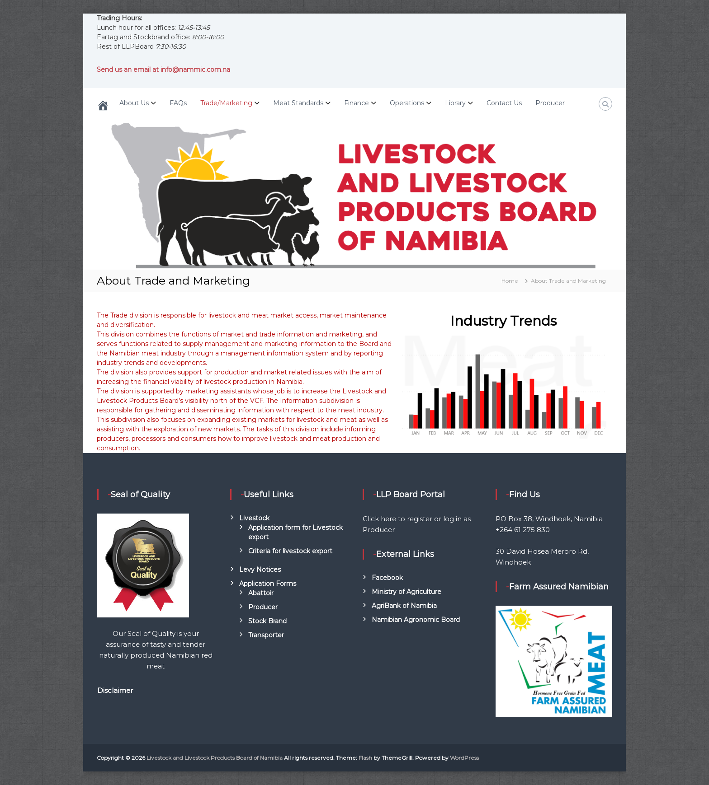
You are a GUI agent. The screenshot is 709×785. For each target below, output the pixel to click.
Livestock (254, 518)
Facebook (387, 578)
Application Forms (267, 583)
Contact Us (504, 103)
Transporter (266, 635)
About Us (134, 103)
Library (455, 103)
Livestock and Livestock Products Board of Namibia (215, 757)
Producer (550, 103)
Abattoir (261, 593)
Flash (365, 757)
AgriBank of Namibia (404, 606)
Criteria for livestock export (290, 551)
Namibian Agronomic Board (416, 620)
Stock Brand (267, 621)
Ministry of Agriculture (406, 592)
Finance (356, 103)
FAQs (178, 103)
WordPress (464, 757)
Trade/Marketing (226, 103)
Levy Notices (260, 569)
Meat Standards (298, 103)
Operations (407, 103)
